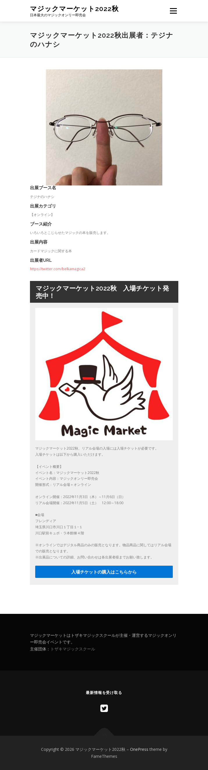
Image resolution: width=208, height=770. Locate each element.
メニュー (173, 10)
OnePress (139, 749)
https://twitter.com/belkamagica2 (57, 268)
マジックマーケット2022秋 (74, 8)
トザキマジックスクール (72, 649)
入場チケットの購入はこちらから (104, 572)
